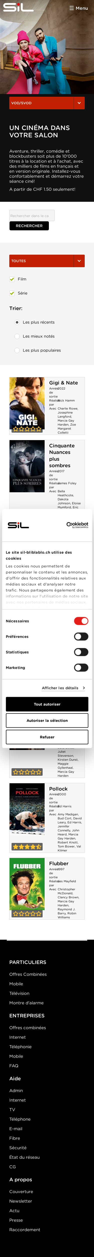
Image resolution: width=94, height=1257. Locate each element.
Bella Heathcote (65, 493)
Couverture (21, 1191)
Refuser (47, 737)
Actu (14, 1210)
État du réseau (24, 1157)
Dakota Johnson (64, 501)
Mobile (16, 983)
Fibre (14, 1138)
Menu (82, 8)
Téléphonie (20, 1046)
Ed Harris (64, 806)
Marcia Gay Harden (66, 422)
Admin (16, 1090)
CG (12, 1166)
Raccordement (24, 1229)
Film (17, 279)
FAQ (13, 1065)
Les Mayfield (67, 881)
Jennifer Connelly (64, 828)
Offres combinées (27, 1027)
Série (18, 293)
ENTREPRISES (27, 1016)
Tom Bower (66, 846)
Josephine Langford (65, 414)
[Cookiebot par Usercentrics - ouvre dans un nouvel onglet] (67, 525)
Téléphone (20, 1119)
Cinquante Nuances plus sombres (27, 466)
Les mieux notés (34, 336)
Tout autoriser (47, 704)
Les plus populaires (37, 350)
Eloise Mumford (69, 505)
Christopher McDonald (66, 891)
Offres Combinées (28, 974)
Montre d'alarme (26, 1002)
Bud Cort (64, 818)
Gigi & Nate (63, 383)
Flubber (58, 863)
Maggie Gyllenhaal (65, 765)
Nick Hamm (66, 400)
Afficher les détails (60, 688)
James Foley (67, 483)
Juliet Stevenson (65, 753)
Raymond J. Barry (66, 911)
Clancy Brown (68, 897)
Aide (15, 1079)
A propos (20, 1180)
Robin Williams (67, 915)
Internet (17, 1037)
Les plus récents (34, 322)
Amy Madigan (68, 814)
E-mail (15, 1128)
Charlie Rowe (67, 408)
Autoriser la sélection (47, 720)
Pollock (58, 789)
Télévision (19, 993)
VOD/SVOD (47, 103)
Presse (16, 1220)
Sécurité (18, 1147)
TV (12, 1109)
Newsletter (20, 1201)
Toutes (47, 261)
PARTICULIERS (27, 962)
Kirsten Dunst (68, 759)
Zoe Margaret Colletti (67, 428)
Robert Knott (68, 842)
